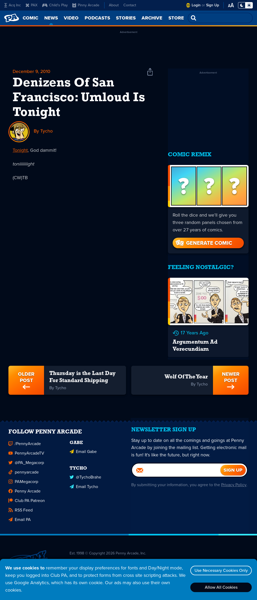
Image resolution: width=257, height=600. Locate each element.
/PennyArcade (24, 442)
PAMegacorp (23, 480)
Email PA (19, 518)
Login (196, 5)
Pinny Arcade (85, 5)
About (114, 5)
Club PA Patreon (26, 499)
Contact (129, 5)
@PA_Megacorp (26, 461)
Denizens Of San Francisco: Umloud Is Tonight (79, 98)
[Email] (176, 471)
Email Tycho (84, 484)
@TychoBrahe (85, 475)
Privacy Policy (233, 486)
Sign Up (212, 5)
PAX (31, 5)
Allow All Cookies (220, 587)
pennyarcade (23, 470)
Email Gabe (83, 449)
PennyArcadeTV (26, 451)
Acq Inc (12, 5)
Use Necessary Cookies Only (220, 570)
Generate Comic (203, 239)
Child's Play (55, 5)
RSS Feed (20, 508)
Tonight (20, 150)
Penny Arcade (24, 489)
